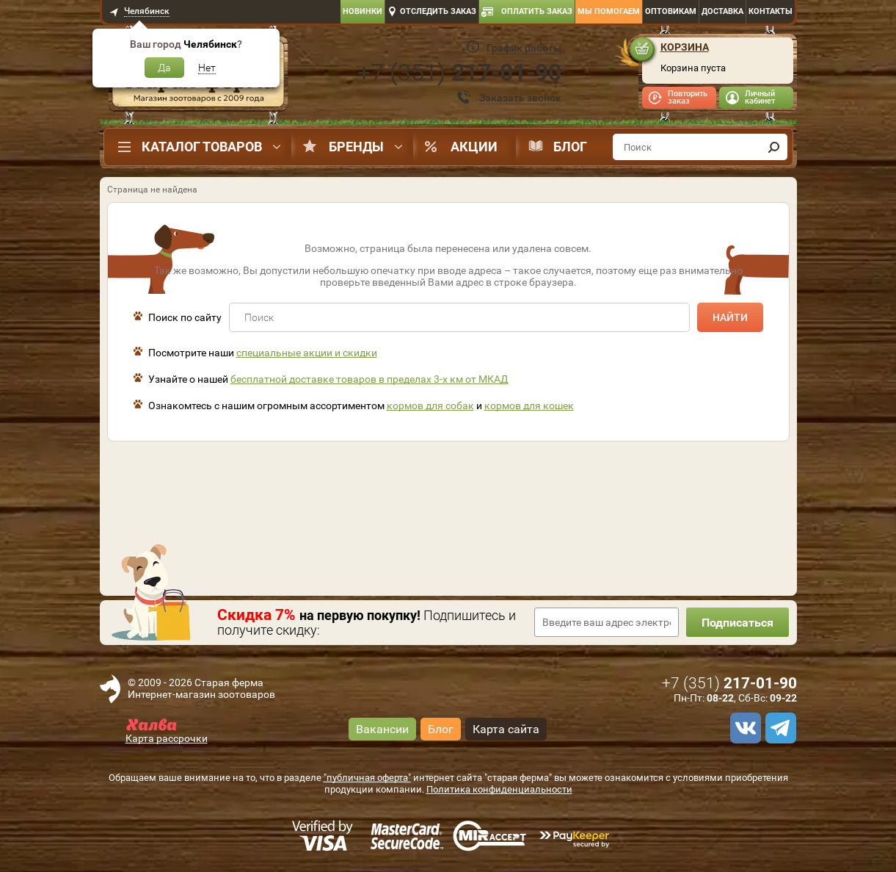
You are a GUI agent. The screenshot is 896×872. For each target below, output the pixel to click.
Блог (570, 146)
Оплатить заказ (536, 11)
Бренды (356, 146)
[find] (774, 147)
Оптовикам (670, 11)
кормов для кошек (529, 405)
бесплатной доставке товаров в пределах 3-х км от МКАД (369, 379)
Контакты (771, 11)
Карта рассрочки (166, 738)
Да (164, 67)
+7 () (459, 73)
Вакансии (382, 729)
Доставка (722, 11)
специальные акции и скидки (306, 352)
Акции (474, 146)
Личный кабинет (760, 97)
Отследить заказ (438, 11)
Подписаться (737, 623)
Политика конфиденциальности (499, 789)
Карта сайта (506, 729)
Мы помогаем (609, 11)
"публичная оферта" (367, 777)
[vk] (743, 728)
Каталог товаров (202, 146)
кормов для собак (430, 405)
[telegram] (778, 728)
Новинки (362, 11)
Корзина (684, 47)
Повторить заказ (687, 97)
